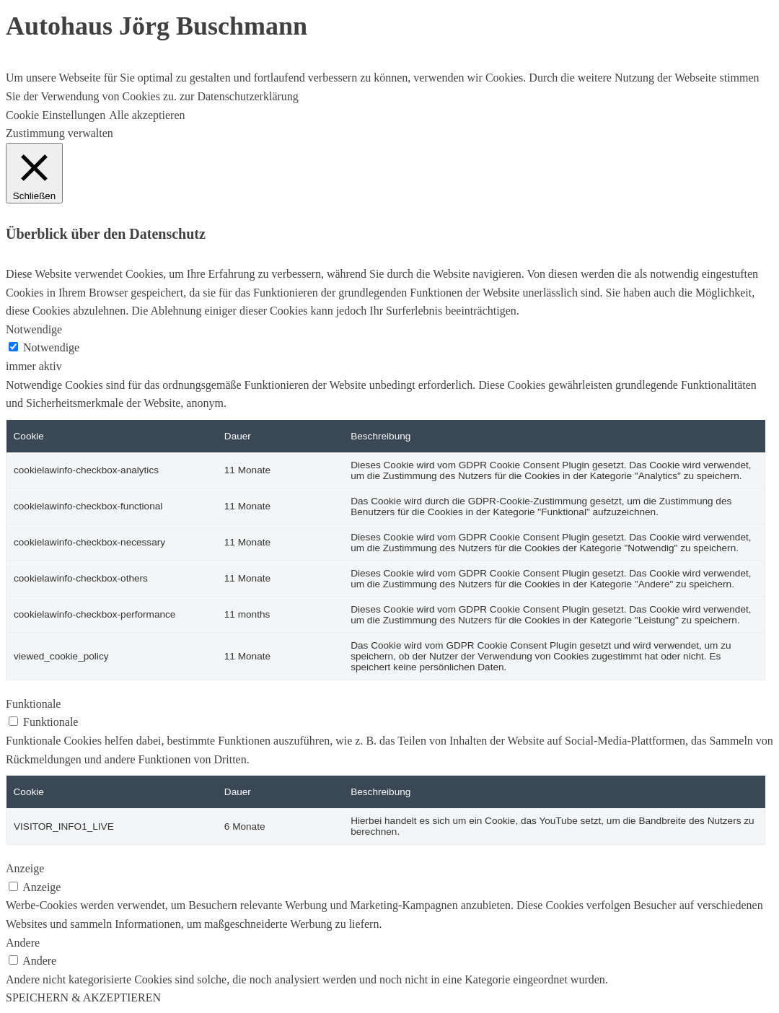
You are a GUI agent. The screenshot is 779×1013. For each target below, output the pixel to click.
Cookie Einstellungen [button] (55, 115)
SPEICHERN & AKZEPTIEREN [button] (83, 997)
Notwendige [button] (34, 329)
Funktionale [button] (33, 704)
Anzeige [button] (25, 868)
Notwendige (51, 347)
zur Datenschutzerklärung (238, 96)
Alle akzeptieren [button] (147, 115)
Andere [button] (23, 943)
